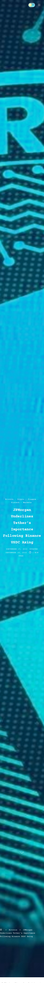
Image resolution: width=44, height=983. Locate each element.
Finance (32, 499)
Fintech (15, 503)
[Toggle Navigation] (39, 4)
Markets (27, 503)
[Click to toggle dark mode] (32, 5)
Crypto (20, 499)
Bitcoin (9, 499)
